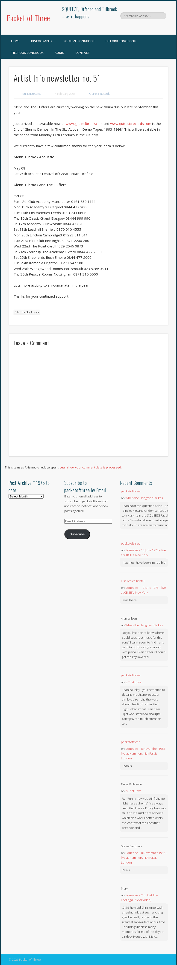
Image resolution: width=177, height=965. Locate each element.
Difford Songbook (121, 41)
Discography (41, 41)
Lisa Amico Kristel (133, 581)
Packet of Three (28, 17)
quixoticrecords (32, 94)
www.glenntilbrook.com (84, 123)
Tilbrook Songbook (27, 53)
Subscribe (77, 534)
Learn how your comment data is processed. (91, 467)
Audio (59, 53)
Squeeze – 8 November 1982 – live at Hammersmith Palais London (144, 753)
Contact (82, 53)
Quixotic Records (99, 94)
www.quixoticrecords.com (130, 123)
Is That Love (133, 682)
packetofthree (131, 491)
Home (15, 41)
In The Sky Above (28, 312)
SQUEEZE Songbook (78, 41)
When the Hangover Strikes (144, 498)
